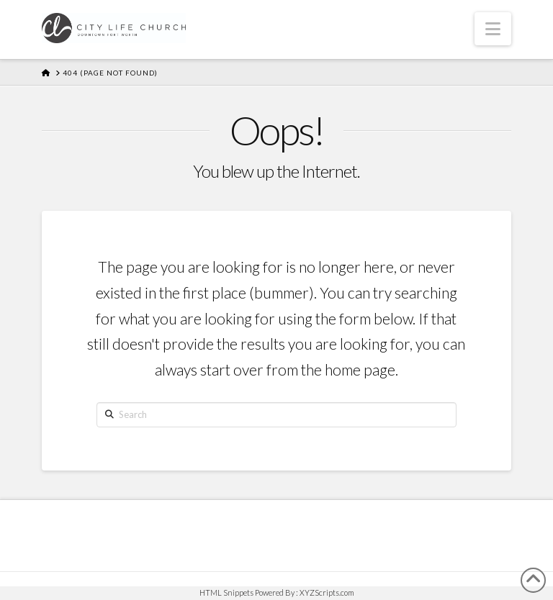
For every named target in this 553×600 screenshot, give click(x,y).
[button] (493, 28)
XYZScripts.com (327, 592)
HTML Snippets (226, 592)
